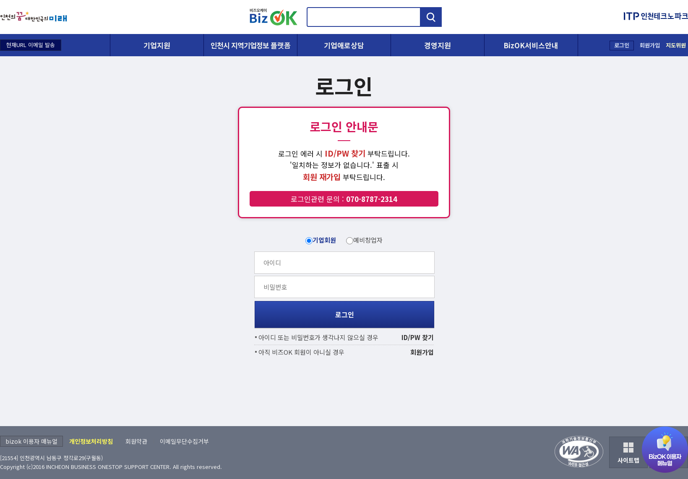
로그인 (621, 45)
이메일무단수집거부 (184, 441)
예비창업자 (368, 240)
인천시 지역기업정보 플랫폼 (250, 45)
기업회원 (324, 240)
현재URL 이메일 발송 (30, 45)
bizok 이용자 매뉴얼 (31, 441)
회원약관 (136, 441)
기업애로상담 (344, 45)
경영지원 (437, 45)
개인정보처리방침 (91, 441)
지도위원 (676, 45)
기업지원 (156, 45)
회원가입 (650, 45)
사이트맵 (628, 460)
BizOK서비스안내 (530, 45)
